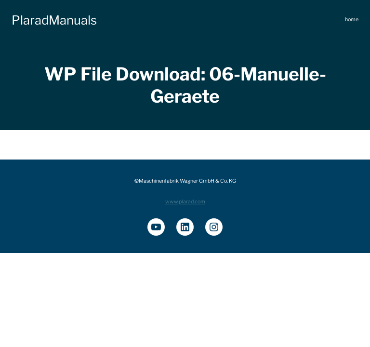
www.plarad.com (185, 202)
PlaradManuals (54, 20)
